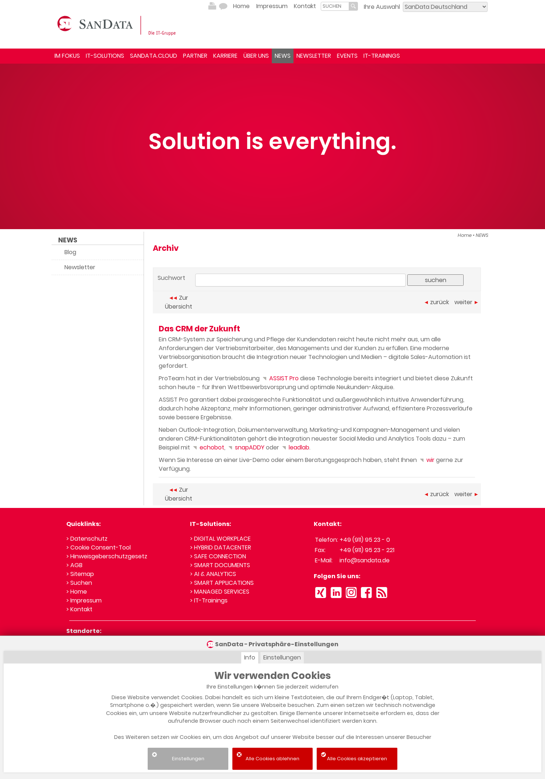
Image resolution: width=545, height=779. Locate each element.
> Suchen (79, 583)
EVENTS (347, 55)
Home (241, 6)
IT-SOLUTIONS (105, 55)
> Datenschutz (87, 538)
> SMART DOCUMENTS (220, 565)
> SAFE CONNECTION (218, 556)
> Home (76, 591)
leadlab (295, 447)
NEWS (283, 55)
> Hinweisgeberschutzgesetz (106, 556)
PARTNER (195, 55)
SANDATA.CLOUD (153, 55)
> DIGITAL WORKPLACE (220, 538)
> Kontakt (79, 609)
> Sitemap (80, 574)
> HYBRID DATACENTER (220, 547)
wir (426, 460)
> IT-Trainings (209, 600)
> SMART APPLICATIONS (222, 583)
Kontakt (305, 6)
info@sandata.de (365, 560)
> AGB (74, 565)
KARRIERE (225, 55)
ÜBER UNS (256, 55)
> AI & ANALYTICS (213, 574)
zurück (437, 302)
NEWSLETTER (313, 55)
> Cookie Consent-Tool (98, 547)
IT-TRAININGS (381, 55)
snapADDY (245, 447)
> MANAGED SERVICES (219, 591)
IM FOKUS (67, 55)
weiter (466, 302)
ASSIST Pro (280, 378)
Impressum (272, 6)
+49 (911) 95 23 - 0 (365, 540)
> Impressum (84, 600)
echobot (207, 447)
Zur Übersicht (178, 302)
